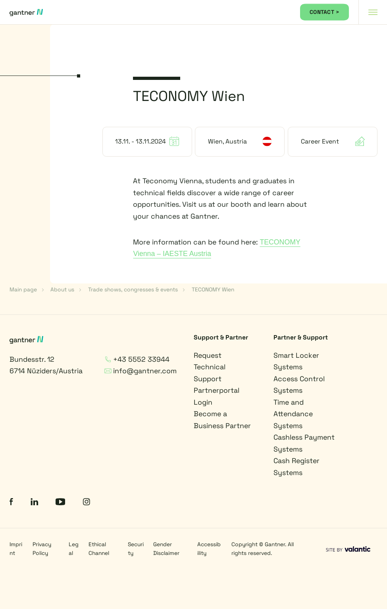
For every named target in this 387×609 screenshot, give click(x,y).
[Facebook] (11, 502)
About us (62, 289)
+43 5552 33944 (136, 359)
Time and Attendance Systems (293, 414)
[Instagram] (86, 502)
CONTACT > (324, 12)
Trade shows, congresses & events (133, 289)
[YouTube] (60, 502)
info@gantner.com (140, 371)
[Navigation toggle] (372, 12)
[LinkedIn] (34, 502)
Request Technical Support (209, 367)
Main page (23, 289)
